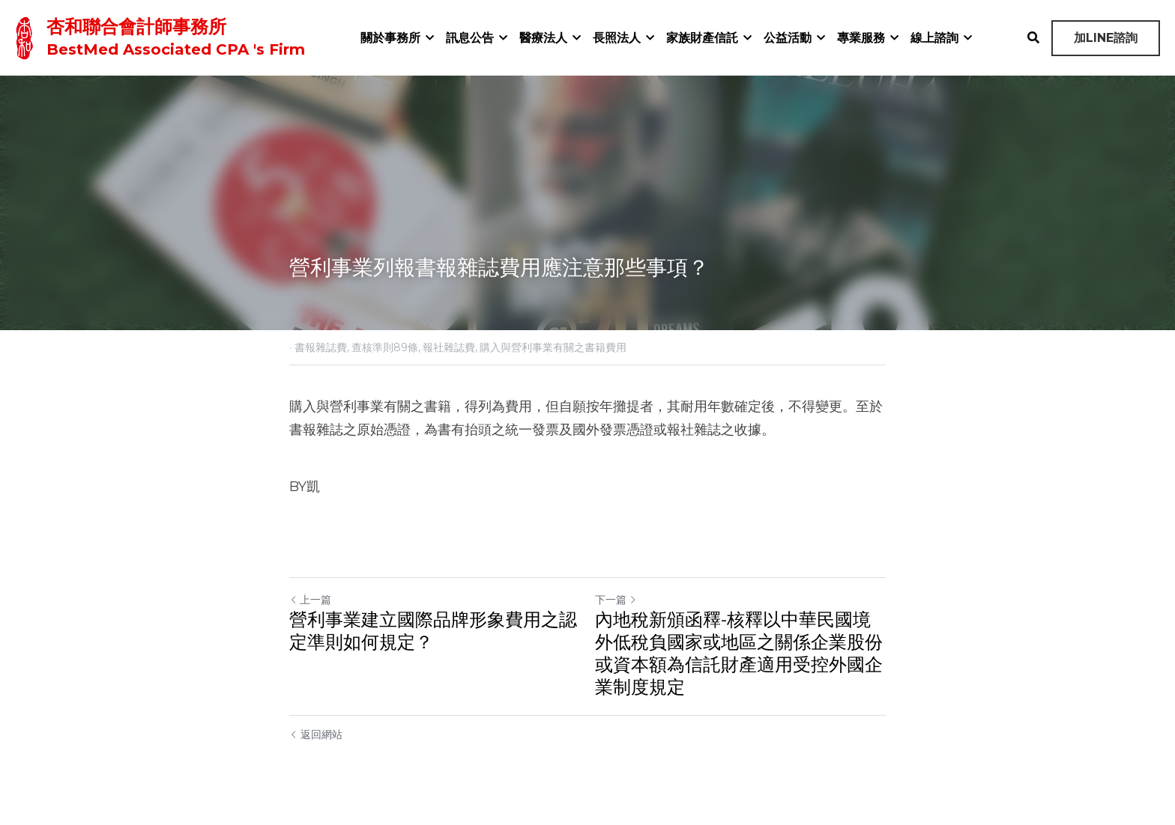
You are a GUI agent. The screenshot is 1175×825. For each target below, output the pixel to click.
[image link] (24, 36)
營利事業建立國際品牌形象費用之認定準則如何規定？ (433, 631)
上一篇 (310, 599)
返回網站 (315, 734)
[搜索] (1033, 37)
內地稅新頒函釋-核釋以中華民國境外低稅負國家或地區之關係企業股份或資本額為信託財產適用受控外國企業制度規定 (739, 653)
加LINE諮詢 (1106, 38)
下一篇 (616, 599)
